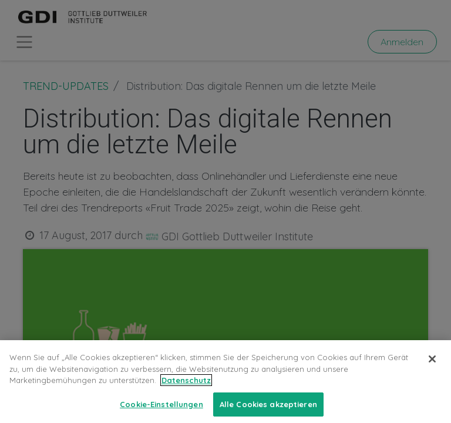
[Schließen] (432, 368)
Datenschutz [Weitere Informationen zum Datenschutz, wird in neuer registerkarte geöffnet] (186, 389)
